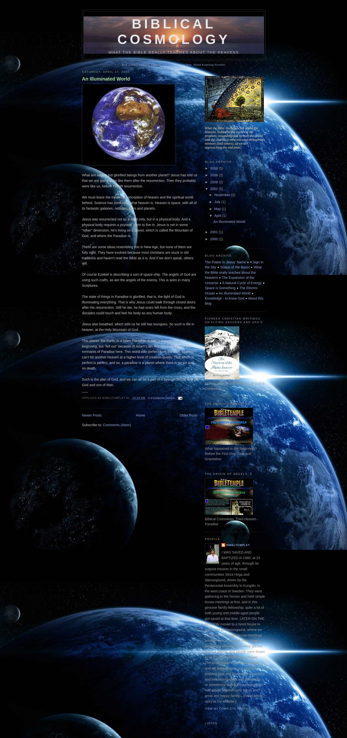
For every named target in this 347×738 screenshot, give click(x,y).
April (218, 216)
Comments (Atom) (117, 425)
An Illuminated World (106, 79)
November (222, 195)
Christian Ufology (161, 64)
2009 (214, 175)
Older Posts (189, 415)
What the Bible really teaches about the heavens (233, 272)
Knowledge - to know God (224, 298)
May (218, 209)
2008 (214, 182)
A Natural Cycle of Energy (242, 283)
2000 (214, 239)
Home (140, 415)
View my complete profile (228, 708)
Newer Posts (91, 415)
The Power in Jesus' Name (225, 262)
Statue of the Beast (235, 267)
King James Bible (182, 64)
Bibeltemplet (238, 545)
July (217, 202)
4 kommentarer (161, 398)
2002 (214, 189)
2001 (214, 232)
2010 (214, 168)
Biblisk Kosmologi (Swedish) (209, 64)
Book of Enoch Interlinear (136, 64)
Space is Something (220, 288)
